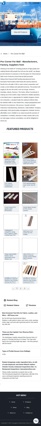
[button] (26, 3)
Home (5, 54)
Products (29, 402)
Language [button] (36, 3)
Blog (29, 407)
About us (14, 413)
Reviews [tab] (31, 305)
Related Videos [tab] (11, 305)
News (16, 407)
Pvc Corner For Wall (17, 54)
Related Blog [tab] (10, 300)
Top (36, 420)
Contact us (30, 413)
